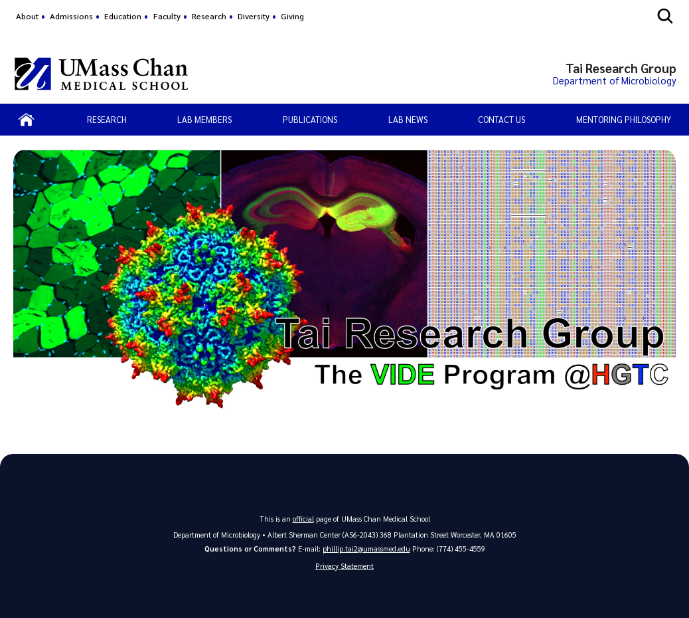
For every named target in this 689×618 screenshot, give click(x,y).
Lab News (407, 119)
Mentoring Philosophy (623, 119)
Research (209, 16)
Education (122, 16)
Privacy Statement (344, 566)
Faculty (167, 16)
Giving (292, 16)
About (27, 16)
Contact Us (501, 119)
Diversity (253, 16)
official (303, 519)
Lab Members (204, 119)
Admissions (71, 16)
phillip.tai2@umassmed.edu (366, 549)
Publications (310, 119)
